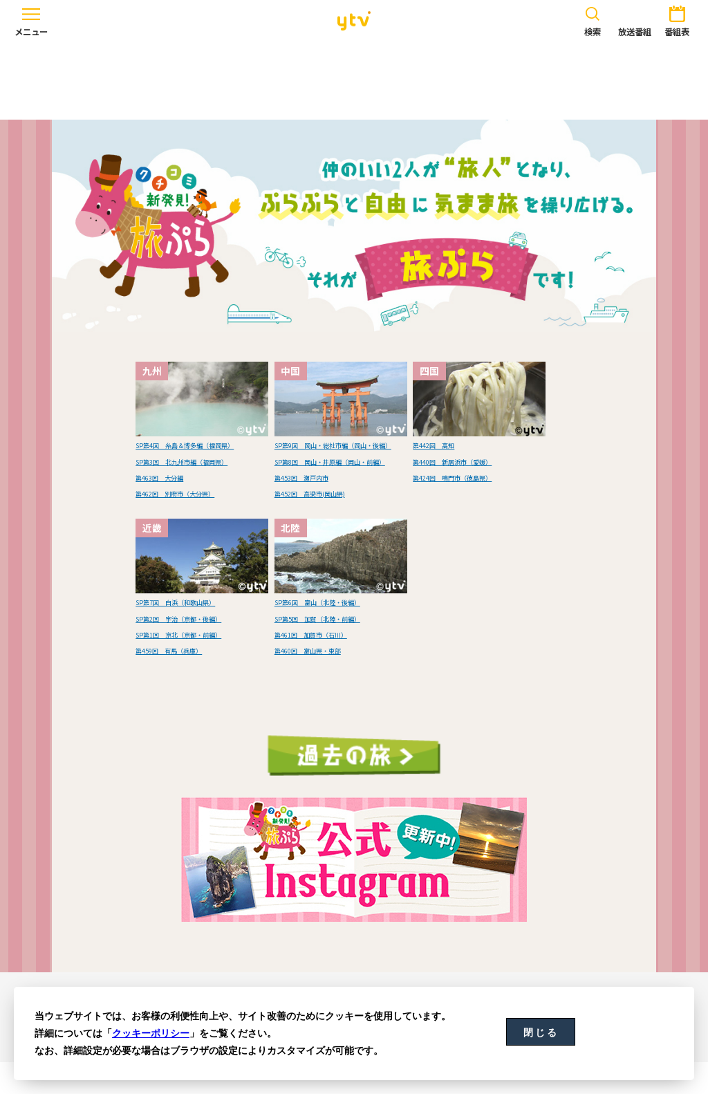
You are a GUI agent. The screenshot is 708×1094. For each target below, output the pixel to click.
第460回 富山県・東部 (326, 681)
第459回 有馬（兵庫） (187, 681)
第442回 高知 (445, 444)
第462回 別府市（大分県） (197, 524)
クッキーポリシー (150, 1033)
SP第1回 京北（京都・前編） (202, 665)
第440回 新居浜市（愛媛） (474, 460)
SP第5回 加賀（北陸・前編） (341, 649)
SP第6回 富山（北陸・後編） (341, 633)
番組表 (677, 19)
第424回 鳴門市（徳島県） (474, 476)
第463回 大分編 (173, 508)
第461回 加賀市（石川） (331, 665)
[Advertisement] (354, 81)
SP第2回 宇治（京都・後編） (202, 649)
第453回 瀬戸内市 (316, 508)
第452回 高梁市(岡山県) (329, 524)
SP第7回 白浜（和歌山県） (197, 633)
